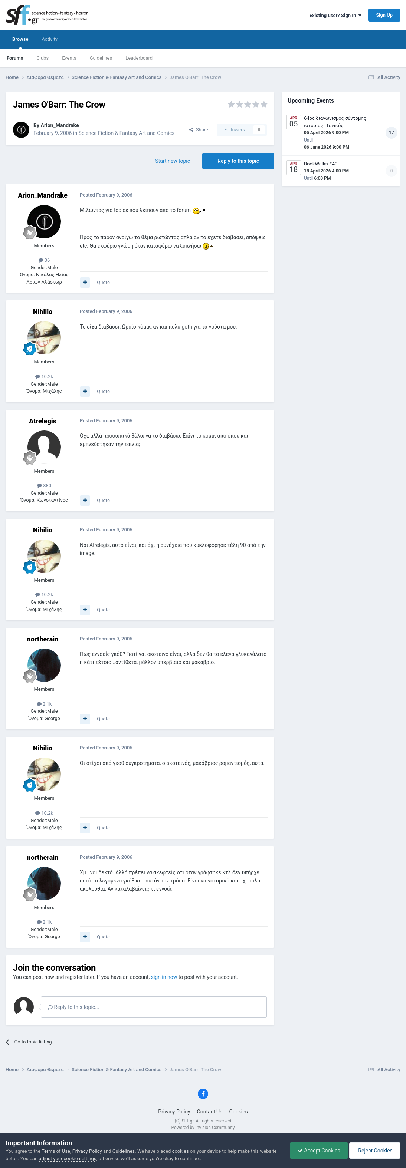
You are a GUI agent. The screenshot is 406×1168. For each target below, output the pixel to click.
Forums (15, 58)
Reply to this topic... (73, 1007)
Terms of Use (56, 1151)
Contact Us (210, 1112)
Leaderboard (139, 58)
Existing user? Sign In (335, 15)
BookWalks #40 (320, 163)
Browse (20, 42)
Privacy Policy (174, 1112)
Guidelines (101, 58)
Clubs (42, 58)
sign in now (164, 977)
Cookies (238, 1112)
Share (198, 129)
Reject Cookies (375, 1151)
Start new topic (172, 161)
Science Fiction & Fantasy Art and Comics (127, 133)
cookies (180, 1151)
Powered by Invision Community (203, 1127)
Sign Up (384, 15)
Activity (50, 39)
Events (69, 58)
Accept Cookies (319, 1151)
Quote (103, 282)
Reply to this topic (238, 161)
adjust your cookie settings (67, 1158)
